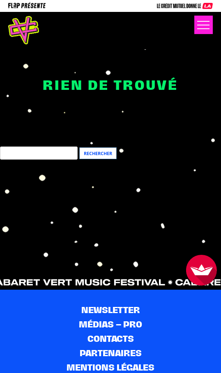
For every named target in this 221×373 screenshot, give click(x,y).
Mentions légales (110, 367)
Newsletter (110, 310)
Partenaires (111, 353)
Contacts (110, 339)
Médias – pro (110, 324)
